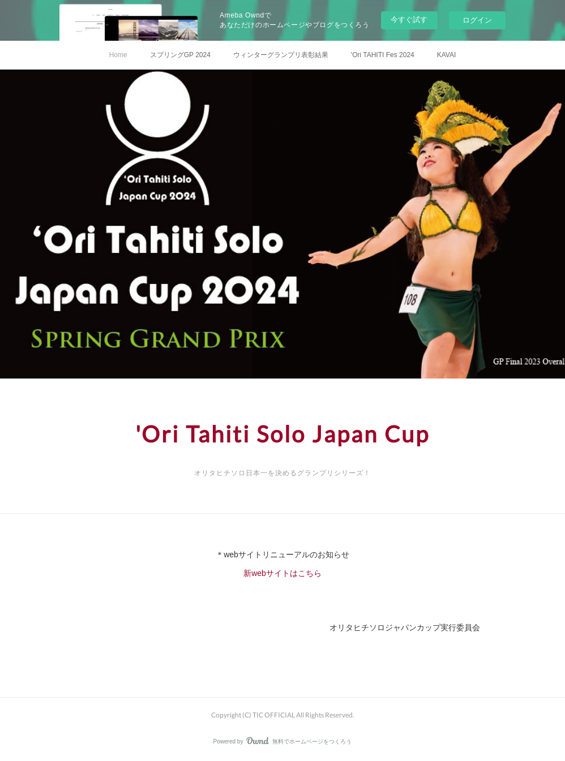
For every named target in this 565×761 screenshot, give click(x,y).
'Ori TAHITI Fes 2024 (382, 55)
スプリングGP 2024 (180, 55)
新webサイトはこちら (282, 573)
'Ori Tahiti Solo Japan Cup (282, 434)
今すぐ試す (409, 19)
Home (118, 55)
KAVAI (446, 55)
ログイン (477, 20)
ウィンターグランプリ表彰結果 (280, 55)
